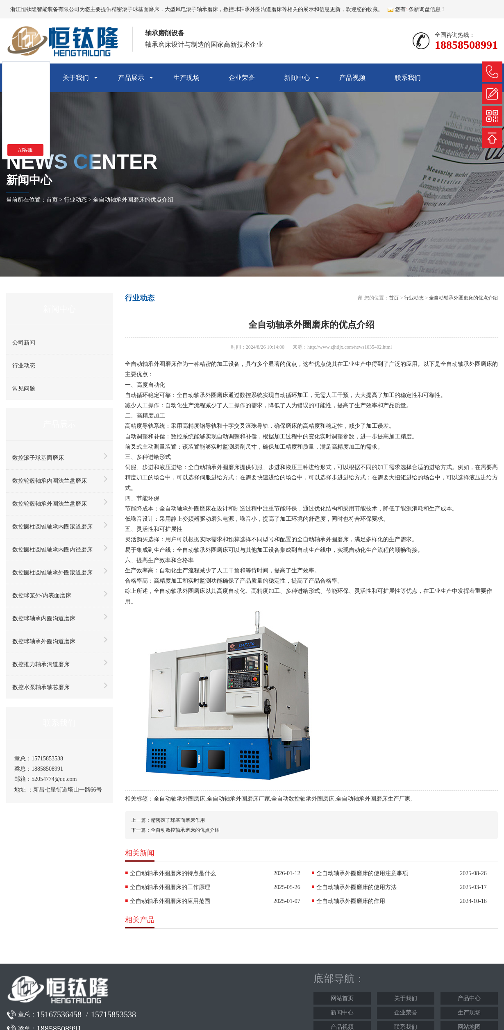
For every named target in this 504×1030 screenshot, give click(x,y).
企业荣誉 (242, 77)
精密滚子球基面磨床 (135, 9)
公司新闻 (23, 343)
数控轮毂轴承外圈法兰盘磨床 (49, 504)
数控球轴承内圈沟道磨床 (43, 618)
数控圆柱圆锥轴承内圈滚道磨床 (52, 527)
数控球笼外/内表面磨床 (41, 595)
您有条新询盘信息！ (416, 9)
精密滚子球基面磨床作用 (178, 820)
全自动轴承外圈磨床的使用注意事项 (362, 873)
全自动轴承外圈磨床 (179, 799)
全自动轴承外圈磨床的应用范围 (170, 901)
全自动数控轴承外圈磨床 (302, 799)
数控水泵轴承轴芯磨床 (41, 687)
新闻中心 (297, 77)
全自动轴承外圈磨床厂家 (238, 799)
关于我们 (76, 77)
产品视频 (352, 77)
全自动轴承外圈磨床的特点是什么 (173, 873)
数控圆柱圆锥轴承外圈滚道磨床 (52, 572)
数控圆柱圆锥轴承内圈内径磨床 (52, 550)
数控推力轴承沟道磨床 (41, 664)
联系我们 (408, 77)
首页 (52, 200)
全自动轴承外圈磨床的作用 (350, 901)
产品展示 (131, 77)
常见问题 (23, 389)
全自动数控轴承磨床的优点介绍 (185, 830)
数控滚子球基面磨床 (38, 458)
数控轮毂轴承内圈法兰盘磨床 (49, 481)
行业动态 (75, 200)
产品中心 (469, 998)
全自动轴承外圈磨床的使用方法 (356, 887)
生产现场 (186, 77)
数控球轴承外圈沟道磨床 (43, 641)
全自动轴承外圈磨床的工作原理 (170, 887)
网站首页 (342, 998)
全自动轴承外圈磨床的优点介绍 (133, 200)
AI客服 (25, 150)
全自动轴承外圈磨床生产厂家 (373, 799)
